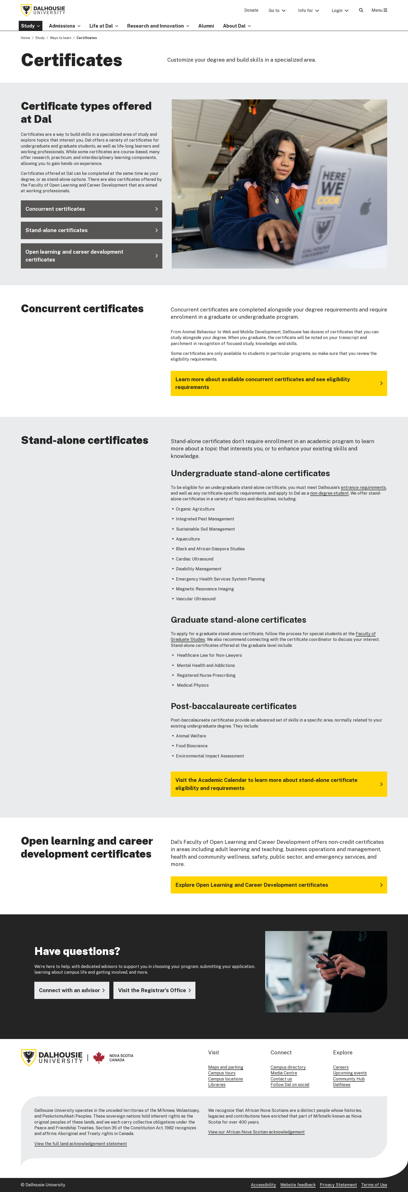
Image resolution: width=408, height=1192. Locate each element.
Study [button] (28, 26)
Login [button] (337, 10)
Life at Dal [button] (101, 26)
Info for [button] (305, 10)
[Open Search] (361, 10)
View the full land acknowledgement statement (80, 1143)
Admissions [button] (62, 26)
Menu (379, 10)
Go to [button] (274, 10)
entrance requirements (363, 487)
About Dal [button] (234, 26)
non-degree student (329, 493)
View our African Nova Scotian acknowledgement (256, 1132)
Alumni (206, 26)
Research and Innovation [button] (155, 26)
